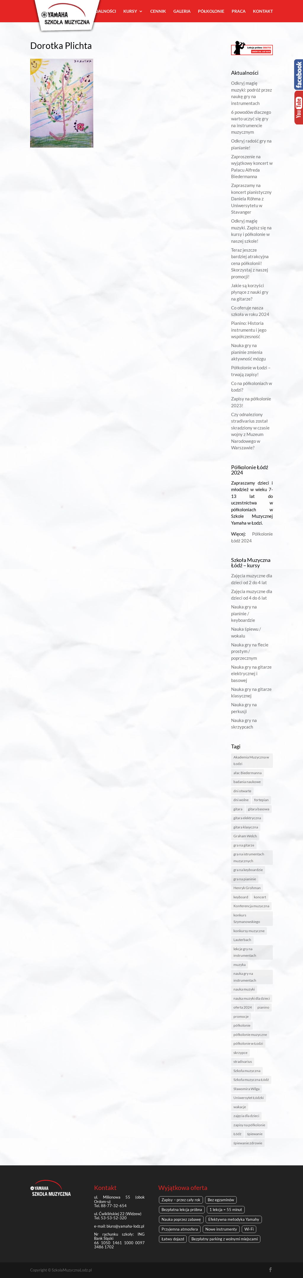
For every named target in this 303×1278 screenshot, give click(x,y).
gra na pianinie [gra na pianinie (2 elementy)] (244, 879)
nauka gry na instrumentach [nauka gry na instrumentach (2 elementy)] (244, 977)
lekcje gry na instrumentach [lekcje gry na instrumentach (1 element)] (244, 952)
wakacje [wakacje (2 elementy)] (239, 1107)
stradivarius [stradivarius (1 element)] (242, 1061)
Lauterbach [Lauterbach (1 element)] (242, 939)
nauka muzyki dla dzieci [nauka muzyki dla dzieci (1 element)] (251, 998)
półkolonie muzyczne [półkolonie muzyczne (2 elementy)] (250, 1034)
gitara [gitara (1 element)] (237, 809)
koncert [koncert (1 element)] (260, 897)
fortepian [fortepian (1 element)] (261, 800)
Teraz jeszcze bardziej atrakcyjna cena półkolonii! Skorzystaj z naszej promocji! (250, 263)
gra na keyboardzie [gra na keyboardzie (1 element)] (248, 870)
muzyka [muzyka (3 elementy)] (239, 964)
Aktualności (101, 11)
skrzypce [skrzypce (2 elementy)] (240, 1052)
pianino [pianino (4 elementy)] (263, 1007)
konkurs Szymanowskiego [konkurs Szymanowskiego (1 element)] (246, 918)
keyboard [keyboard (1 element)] (240, 897)
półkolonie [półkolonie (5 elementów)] (241, 1025)
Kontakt (263, 11)
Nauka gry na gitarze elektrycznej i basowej (251, 673)
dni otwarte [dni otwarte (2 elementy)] (242, 791)
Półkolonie (211, 11)
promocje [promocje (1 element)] (241, 1016)
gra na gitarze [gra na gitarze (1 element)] (243, 845)
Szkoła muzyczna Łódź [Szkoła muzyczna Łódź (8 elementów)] (251, 1079)
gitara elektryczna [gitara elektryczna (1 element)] (247, 818)
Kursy (130, 11)
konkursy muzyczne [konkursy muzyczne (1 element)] (249, 931)
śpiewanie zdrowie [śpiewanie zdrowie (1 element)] (247, 1143)
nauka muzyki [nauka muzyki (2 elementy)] (244, 989)
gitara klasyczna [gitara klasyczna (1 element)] (245, 827)
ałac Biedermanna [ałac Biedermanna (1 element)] (247, 773)
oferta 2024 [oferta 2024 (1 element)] (242, 1007)
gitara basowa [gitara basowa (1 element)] (258, 809)
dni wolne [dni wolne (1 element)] (241, 800)
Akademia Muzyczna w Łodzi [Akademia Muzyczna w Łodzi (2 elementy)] (251, 760)
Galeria (182, 11)
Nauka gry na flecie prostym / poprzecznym (249, 651)
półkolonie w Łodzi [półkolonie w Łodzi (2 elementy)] (248, 1043)
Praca (239, 11)
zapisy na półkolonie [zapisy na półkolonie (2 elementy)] (249, 1125)
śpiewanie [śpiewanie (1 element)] (254, 1134)
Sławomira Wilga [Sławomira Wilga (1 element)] (246, 1089)
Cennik (158, 11)
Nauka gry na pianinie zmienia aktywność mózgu (248, 352)
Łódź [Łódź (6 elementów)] (237, 1134)
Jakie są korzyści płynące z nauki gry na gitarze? (249, 292)
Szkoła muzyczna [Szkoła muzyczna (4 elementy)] (246, 1070)
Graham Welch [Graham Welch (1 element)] (245, 836)
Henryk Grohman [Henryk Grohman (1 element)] (247, 888)
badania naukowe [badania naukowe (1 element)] (247, 781)
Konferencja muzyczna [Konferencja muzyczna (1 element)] (251, 906)
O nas (73, 11)
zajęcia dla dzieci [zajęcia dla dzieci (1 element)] (246, 1116)
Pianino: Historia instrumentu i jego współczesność (248, 329)
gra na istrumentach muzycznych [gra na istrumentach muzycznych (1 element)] (248, 857)
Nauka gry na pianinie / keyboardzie (244, 613)
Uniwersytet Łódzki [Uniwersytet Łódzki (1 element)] (248, 1097)
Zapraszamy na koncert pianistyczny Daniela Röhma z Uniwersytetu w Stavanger (251, 199)
